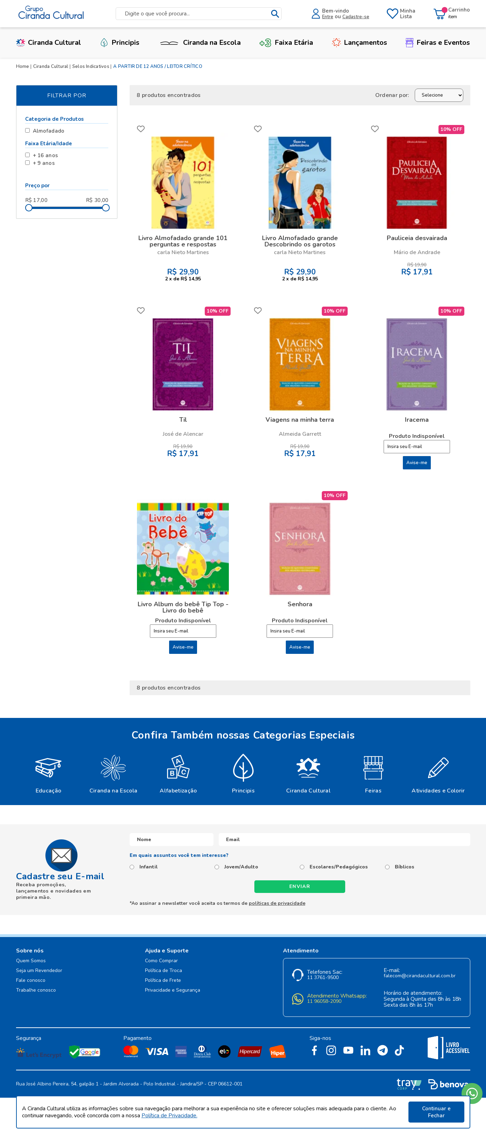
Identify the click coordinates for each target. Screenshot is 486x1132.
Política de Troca (163, 971)
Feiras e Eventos (438, 42)
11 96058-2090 (324, 1002)
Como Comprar (161, 961)
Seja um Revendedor (39, 971)
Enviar (299, 886)
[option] (48, 773)
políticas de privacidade (277, 903)
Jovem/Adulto (241, 867)
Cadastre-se (355, 17)
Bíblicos (404, 867)
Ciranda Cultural (48, 42)
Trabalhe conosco (36, 990)
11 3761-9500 (323, 978)
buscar (275, 14)
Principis (119, 42)
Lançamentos (359, 42)
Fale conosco (30, 981)
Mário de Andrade (417, 252)
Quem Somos (31, 961)
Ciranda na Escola (199, 43)
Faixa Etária (286, 42)
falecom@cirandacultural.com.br (420, 976)
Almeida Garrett (300, 434)
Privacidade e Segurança (172, 990)
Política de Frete (163, 981)
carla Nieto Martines (183, 252)
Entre (327, 17)
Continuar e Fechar (436, 1112)
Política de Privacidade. (169, 1115)
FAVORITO (141, 129)
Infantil (148, 867)
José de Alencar (183, 434)
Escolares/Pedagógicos (339, 867)
